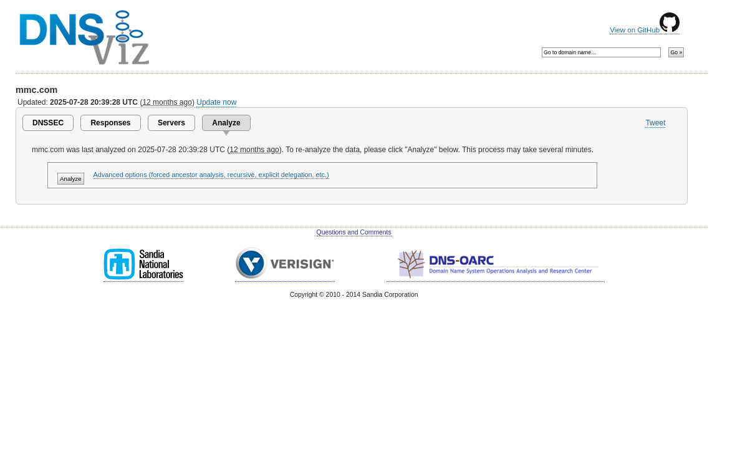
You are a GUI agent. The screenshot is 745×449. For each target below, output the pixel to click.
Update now (216, 102)
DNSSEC (48, 122)
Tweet (655, 122)
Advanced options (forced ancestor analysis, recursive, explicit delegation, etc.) (211, 174)
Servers (171, 122)
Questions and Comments (354, 232)
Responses (110, 122)
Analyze (226, 122)
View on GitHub (645, 30)
